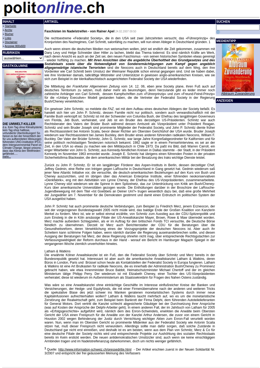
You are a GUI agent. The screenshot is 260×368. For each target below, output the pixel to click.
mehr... (7, 156)
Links (8, 38)
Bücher (9, 34)
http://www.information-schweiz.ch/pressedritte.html (95, 349)
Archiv (8, 30)
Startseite (10, 26)
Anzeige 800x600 (15, 46)
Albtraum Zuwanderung (238, 94)
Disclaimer (11, 42)
